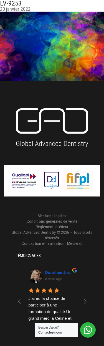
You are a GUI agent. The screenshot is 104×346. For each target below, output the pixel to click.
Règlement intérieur (52, 226)
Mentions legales (52, 215)
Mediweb (74, 243)
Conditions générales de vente (52, 221)
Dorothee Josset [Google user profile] (60, 272)
